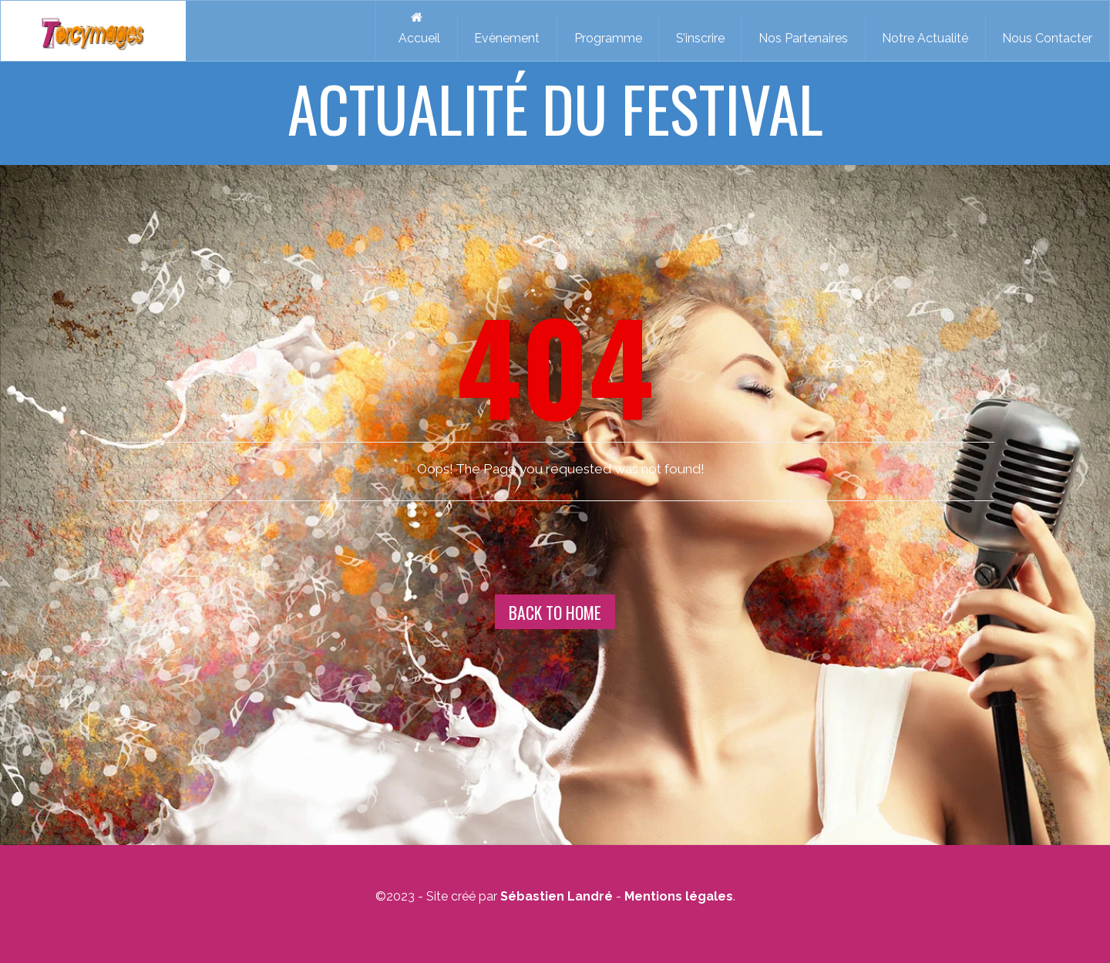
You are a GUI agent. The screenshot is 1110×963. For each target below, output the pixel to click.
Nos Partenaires (803, 38)
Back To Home (555, 612)
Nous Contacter (1047, 38)
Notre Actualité (925, 38)
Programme (608, 38)
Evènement (507, 38)
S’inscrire (700, 38)
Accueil (416, 28)
